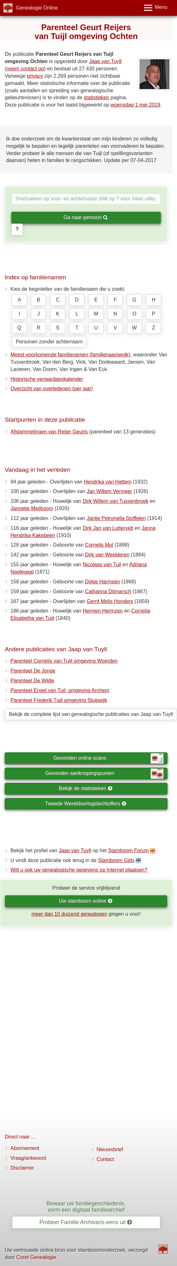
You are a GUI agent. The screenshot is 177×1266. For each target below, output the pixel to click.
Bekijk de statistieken (86, 788)
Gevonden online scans (108, 758)
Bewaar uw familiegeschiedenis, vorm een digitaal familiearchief (86, 1206)
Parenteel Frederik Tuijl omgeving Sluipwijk (58, 700)
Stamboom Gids (116, 860)
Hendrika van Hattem (107, 481)
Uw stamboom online (86, 901)
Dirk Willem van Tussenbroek (115, 501)
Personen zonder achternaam (49, 341)
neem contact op (25, 68)
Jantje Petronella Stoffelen (116, 518)
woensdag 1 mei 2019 (136, 104)
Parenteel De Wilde (32, 680)
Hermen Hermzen (103, 611)
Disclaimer (22, 1168)
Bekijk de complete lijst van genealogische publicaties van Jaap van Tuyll (91, 714)
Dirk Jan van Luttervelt (108, 528)
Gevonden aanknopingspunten (104, 774)
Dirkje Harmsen (102, 581)
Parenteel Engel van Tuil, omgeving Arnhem (59, 690)
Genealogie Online (37, 7)
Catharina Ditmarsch (108, 591)
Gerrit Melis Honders (110, 601)
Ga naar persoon (85, 217)
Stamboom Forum (128, 850)
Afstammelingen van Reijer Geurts (49, 431)
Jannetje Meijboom (31, 508)
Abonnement (24, 1148)
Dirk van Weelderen (107, 554)
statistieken (96, 97)
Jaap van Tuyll (105, 61)
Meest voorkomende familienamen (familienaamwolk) (70, 354)
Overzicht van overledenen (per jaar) (51, 388)
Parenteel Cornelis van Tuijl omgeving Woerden (64, 661)
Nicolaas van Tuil (102, 564)
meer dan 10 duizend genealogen (69, 914)
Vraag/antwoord (28, 1158)
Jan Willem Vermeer (109, 491)
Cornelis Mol (99, 545)
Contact (105, 1159)
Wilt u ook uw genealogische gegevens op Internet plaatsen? (78, 870)
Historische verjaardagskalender (46, 379)
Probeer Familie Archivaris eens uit (85, 1222)
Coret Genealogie (36, 1257)
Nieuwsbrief (110, 1149)
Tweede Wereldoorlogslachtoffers (85, 803)
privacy (35, 76)
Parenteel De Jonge (32, 670)
